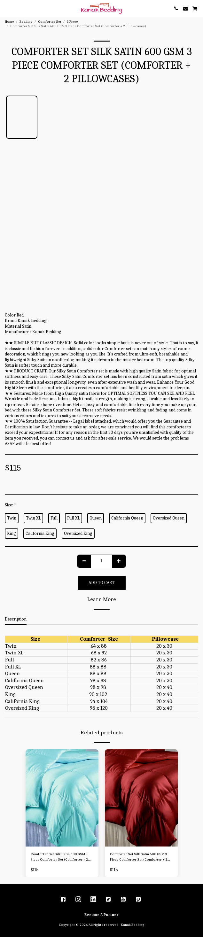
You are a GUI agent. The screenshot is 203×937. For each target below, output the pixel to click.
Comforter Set (49, 22)
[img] (62, 798)
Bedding (26, 22)
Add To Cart (101, 582)
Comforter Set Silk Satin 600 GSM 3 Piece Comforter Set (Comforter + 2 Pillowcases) (59, 857)
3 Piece (72, 22)
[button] (7, 8)
